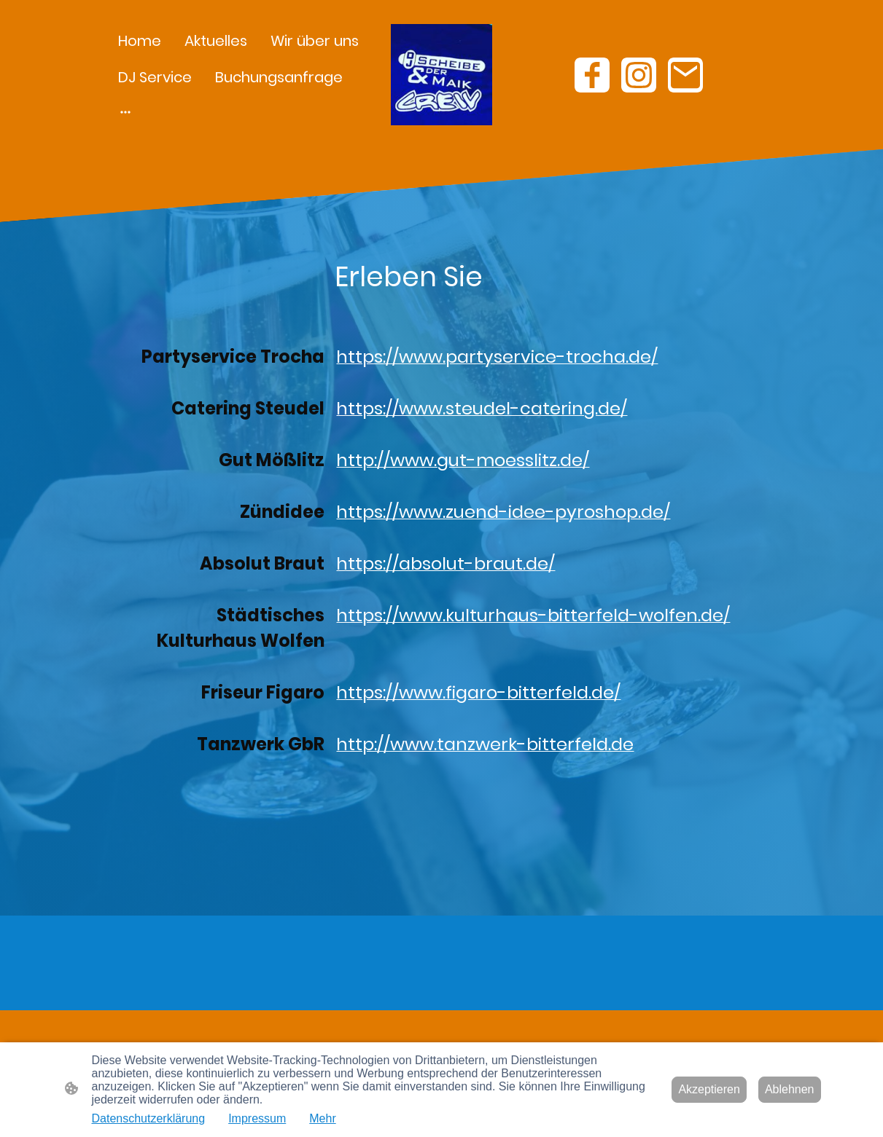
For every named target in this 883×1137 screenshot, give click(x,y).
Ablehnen (789, 1089)
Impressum (257, 1118)
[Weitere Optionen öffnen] (125, 111)
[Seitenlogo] (441, 74)
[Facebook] (592, 75)
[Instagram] (638, 75)
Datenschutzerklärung (149, 1118)
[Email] (685, 75)
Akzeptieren (709, 1089)
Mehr (322, 1118)
